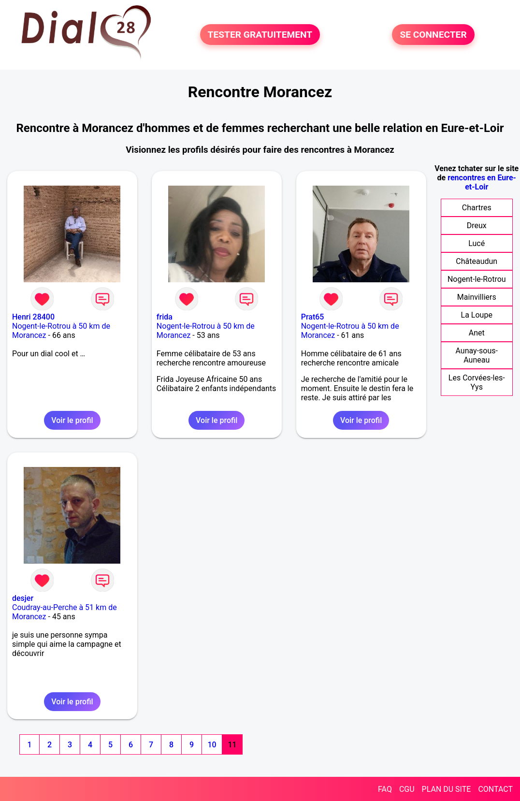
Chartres (476, 207)
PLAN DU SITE (446, 789)
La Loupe (476, 315)
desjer (22, 598)
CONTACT (495, 789)
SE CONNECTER (433, 34)
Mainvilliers (476, 297)
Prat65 (312, 316)
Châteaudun (476, 261)
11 (232, 744)
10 (211, 744)
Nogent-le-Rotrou (477, 279)
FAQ (385, 789)
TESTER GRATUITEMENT (260, 34)
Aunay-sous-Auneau (477, 355)
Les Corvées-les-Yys (476, 382)
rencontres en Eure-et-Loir (482, 182)
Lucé (476, 243)
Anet (477, 332)
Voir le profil (72, 420)
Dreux (477, 225)
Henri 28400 (33, 316)
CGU (407, 789)
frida (165, 316)
